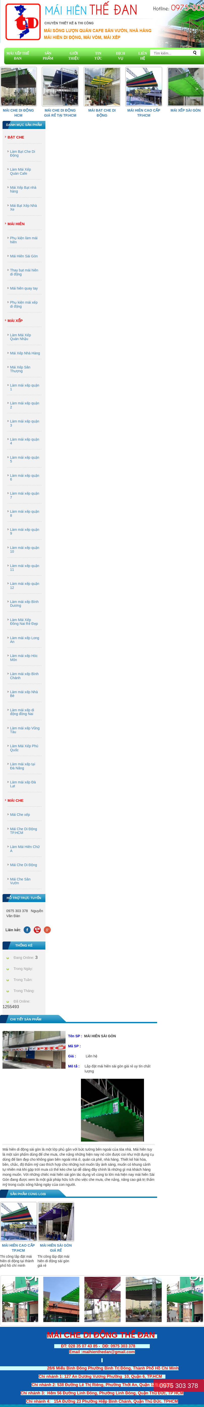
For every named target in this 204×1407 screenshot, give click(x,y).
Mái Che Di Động (23, 865)
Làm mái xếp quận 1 (24, 387)
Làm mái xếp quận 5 (24, 459)
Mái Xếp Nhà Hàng (25, 353)
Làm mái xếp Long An (24, 640)
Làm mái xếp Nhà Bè (24, 694)
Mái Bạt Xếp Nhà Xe (23, 207)
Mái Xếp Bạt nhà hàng (23, 189)
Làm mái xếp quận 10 (24, 549)
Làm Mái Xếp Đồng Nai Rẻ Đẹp (24, 622)
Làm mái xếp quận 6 (24, 477)
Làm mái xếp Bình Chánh (24, 676)
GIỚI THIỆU (73, 56)
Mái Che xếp (20, 815)
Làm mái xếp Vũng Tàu (25, 730)
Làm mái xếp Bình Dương (24, 603)
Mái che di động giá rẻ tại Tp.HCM (60, 112)
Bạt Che (16, 137)
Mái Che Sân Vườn (20, 881)
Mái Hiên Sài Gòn (24, 256)
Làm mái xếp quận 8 (24, 513)
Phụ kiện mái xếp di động (24, 304)
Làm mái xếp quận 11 (24, 568)
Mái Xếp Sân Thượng (20, 369)
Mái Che (15, 800)
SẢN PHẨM (48, 56)
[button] (196, 89)
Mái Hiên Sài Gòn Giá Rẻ (56, 1247)
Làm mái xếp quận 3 (24, 423)
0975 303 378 (179, 1385)
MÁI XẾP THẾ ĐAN (18, 56)
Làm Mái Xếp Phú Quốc (24, 748)
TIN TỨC (98, 56)
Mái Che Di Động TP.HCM (23, 831)
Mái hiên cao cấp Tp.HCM (143, 112)
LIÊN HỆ (142, 56)
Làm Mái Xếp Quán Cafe (20, 171)
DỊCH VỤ (120, 56)
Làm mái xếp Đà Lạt (23, 784)
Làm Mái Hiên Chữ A (25, 849)
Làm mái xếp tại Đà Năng (22, 766)
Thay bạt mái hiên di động (24, 272)
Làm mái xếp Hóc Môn (24, 658)
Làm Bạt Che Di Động (22, 153)
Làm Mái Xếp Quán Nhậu (20, 337)
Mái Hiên (16, 224)
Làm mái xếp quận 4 (24, 441)
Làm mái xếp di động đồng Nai (22, 712)
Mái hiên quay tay (24, 288)
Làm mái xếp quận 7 (24, 495)
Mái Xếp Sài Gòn (186, 110)
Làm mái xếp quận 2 (24, 405)
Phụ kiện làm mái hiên (24, 240)
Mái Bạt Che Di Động (102, 112)
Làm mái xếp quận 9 (24, 531)
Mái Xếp (15, 320)
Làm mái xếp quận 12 (24, 585)
